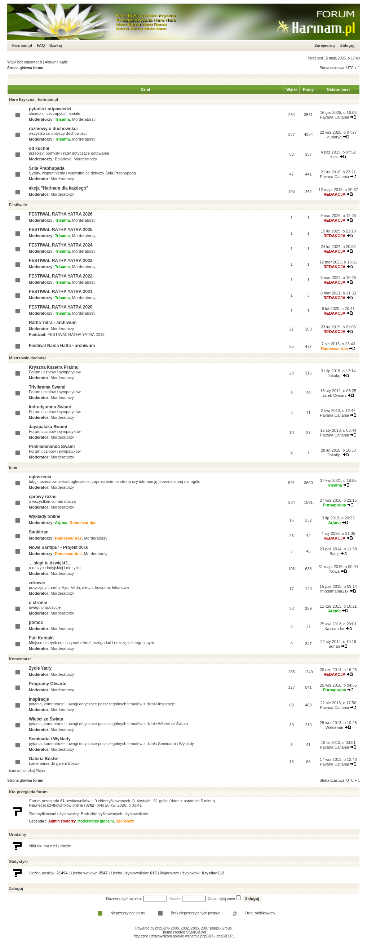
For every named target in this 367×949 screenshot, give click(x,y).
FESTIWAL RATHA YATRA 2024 (60, 245)
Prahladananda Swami (52, 446)
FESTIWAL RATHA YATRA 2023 (60, 260)
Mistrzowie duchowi (28, 358)
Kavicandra (334, 628)
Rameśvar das (334, 348)
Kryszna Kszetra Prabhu (54, 367)
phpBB (160, 928)
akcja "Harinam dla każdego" (58, 188)
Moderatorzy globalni (96, 821)
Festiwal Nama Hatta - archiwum (62, 345)
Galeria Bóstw (43, 758)
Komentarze (20, 659)
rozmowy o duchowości (53, 128)
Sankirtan (39, 532)
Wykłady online (44, 516)
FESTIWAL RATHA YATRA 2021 (60, 291)
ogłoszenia (40, 476)
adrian (334, 646)
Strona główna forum (25, 68)
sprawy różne (43, 496)
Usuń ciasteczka (21, 771)
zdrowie (37, 582)
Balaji (334, 553)
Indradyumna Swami (50, 406)
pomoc (36, 622)
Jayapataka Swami (48, 426)
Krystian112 (213, 873)
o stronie (38, 602)
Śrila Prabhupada (47, 168)
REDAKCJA (334, 194)
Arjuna (61, 522)
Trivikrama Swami (47, 387)
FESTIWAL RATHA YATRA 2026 (60, 214)
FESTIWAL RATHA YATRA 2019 (76, 334)
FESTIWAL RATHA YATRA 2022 (60, 276)
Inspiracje (39, 699)
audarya (334, 137)
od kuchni (39, 148)
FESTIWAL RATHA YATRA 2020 (60, 307)
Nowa (335, 571)
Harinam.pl (22, 45)
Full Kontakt (41, 637)
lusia (334, 157)
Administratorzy (61, 821)
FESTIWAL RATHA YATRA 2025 (60, 229)
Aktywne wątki (56, 62)
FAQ (41, 45)
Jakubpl (334, 375)
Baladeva (63, 159)
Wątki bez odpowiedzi (24, 62)
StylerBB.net (196, 932)
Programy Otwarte (47, 683)
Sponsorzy (125, 821)
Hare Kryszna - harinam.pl (33, 99)
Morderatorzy (84, 119)
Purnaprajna (334, 505)
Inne (13, 467)
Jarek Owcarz (334, 395)
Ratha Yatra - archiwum (53, 322)
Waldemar (335, 727)
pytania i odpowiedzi (50, 108)
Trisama (62, 119)
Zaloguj (347, 45)
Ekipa (40, 771)
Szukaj (55, 45)
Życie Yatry (40, 668)
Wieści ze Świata (46, 719)
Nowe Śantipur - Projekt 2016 (58, 547)
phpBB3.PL (225, 936)
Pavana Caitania (334, 117)
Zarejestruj (324, 45)
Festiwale (18, 205)
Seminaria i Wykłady (50, 738)
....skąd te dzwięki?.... (50, 563)
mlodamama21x (334, 591)
